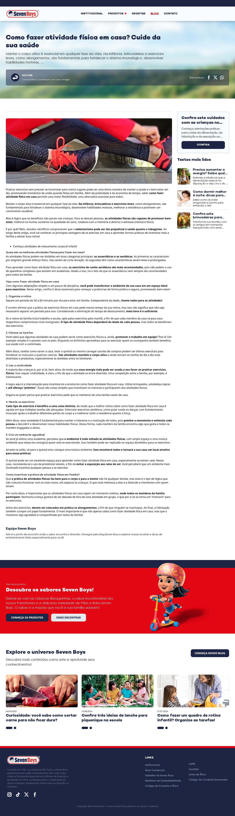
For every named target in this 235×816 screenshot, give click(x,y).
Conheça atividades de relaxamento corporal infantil (45, 246)
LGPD (192, 763)
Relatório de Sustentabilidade (163, 780)
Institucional (92, 13)
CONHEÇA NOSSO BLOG (210, 653)
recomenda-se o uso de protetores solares (38, 464)
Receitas (138, 13)
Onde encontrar (68, 617)
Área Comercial (154, 770)
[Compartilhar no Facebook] (209, 77)
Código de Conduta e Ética (161, 785)
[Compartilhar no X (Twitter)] (215, 77)
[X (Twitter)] (26, 794)
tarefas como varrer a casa (37, 351)
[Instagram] (9, 794)
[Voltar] (15, 77)
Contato (171, 13)
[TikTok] (18, 794)
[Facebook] (35, 794)
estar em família (79, 300)
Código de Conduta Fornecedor (208, 779)
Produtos (117, 13)
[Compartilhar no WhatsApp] (222, 77)
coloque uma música (67, 449)
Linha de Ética (197, 774)
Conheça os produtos (27, 617)
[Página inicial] (22, 14)
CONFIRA (203, 145)
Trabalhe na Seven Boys (159, 775)
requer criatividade (32, 373)
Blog (155, 13)
